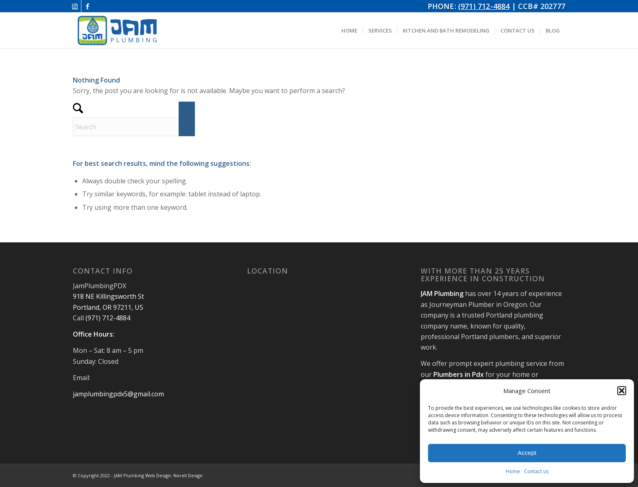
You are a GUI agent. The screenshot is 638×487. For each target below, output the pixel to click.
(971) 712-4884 (484, 6)
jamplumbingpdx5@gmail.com (118, 393)
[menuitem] (349, 30)
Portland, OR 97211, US (108, 307)
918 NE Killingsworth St (108, 296)
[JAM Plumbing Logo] (117, 30)
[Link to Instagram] (75, 6)
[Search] (134, 126)
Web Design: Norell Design (174, 475)
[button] (622, 391)
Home (513, 471)
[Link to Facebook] (87, 6)
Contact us (536, 471)
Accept (527, 452)
